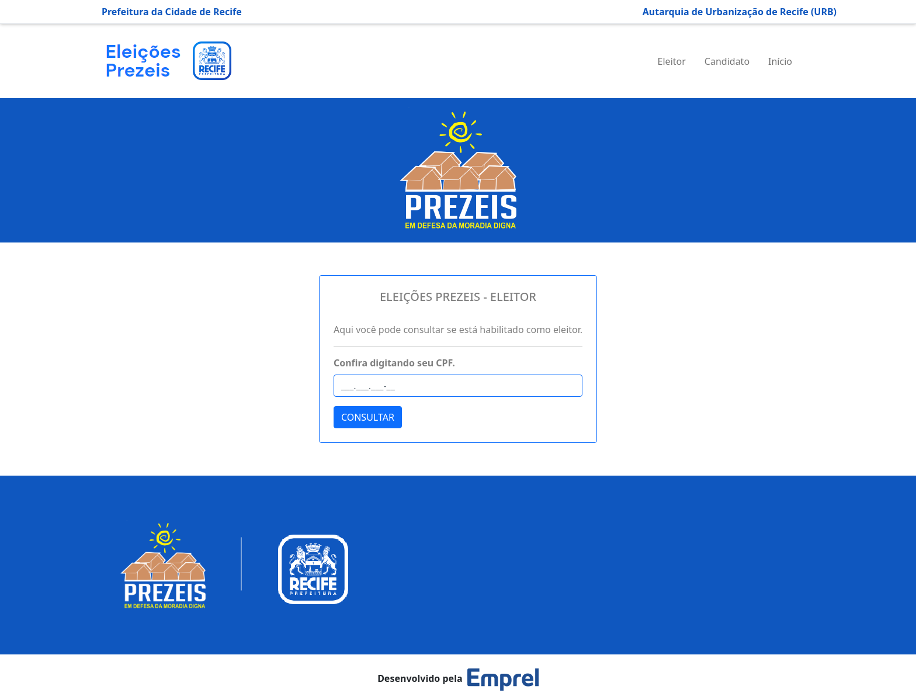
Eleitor (672, 61)
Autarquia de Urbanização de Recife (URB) (740, 11)
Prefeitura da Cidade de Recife (172, 11)
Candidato (727, 61)
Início (780, 61)
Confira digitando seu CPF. (394, 362)
